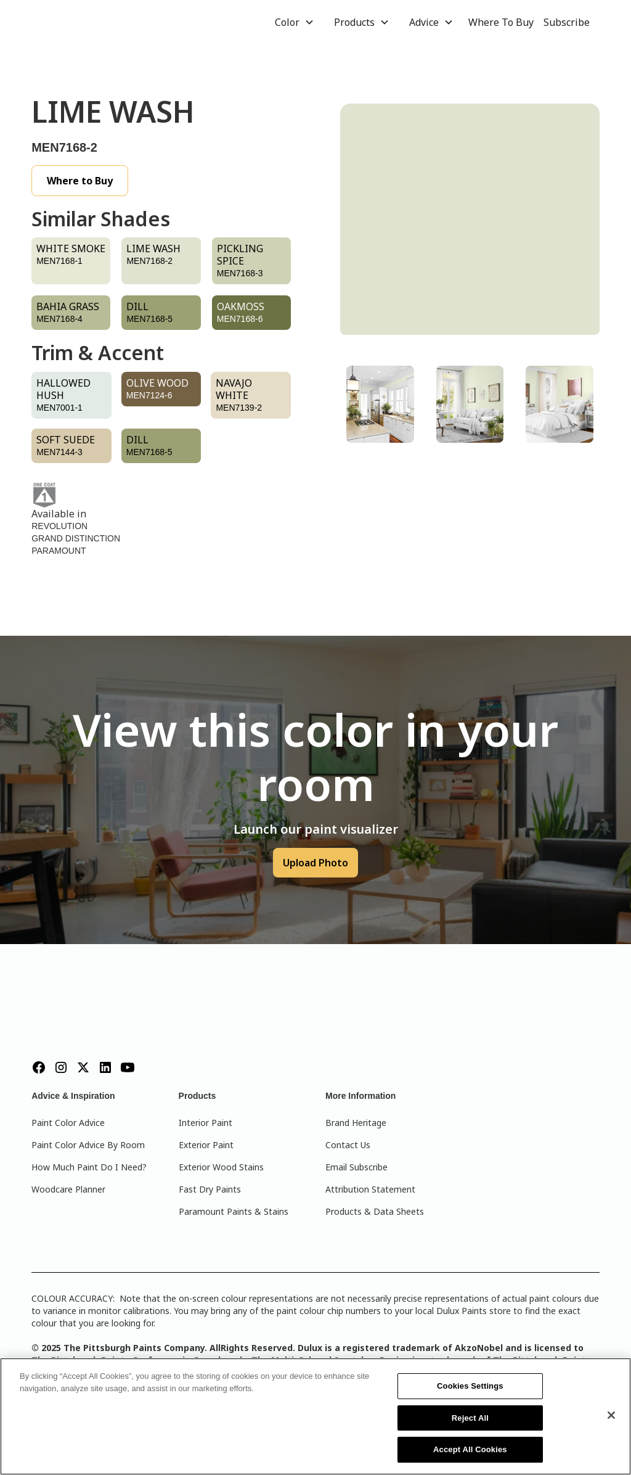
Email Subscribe (356, 1167)
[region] (315, 1416)
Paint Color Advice (68, 1122)
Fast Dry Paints (210, 1189)
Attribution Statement (370, 1189)
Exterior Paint (206, 1145)
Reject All (470, 1418)
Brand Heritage (355, 1122)
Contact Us (347, 1145)
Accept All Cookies (470, 1449)
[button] (294, 22)
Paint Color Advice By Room (88, 1145)
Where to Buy (80, 180)
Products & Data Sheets (374, 1211)
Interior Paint (205, 1122)
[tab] (380, 404)
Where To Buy (501, 22)
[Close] (611, 1415)
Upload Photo (315, 862)
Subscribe (566, 22)
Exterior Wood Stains (221, 1167)
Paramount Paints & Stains (233, 1211)
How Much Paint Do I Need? (89, 1167)
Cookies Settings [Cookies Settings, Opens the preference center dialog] (470, 1386)
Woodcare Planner (68, 1189)
